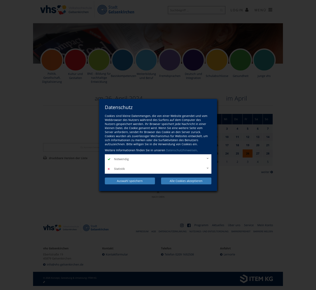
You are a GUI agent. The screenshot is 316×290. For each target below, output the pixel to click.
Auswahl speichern (130, 181)
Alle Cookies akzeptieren (186, 181)
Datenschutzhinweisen (181, 150)
